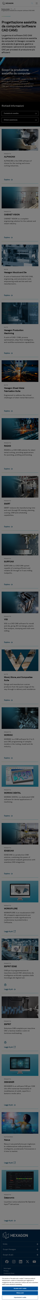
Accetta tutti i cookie (20, 1288)
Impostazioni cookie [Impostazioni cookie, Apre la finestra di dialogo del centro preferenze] (20, 1297)
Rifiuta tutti (20, 1293)
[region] (20, 1287)
